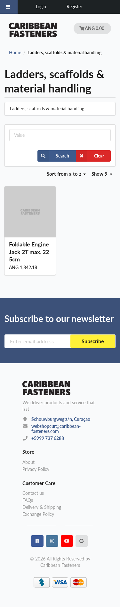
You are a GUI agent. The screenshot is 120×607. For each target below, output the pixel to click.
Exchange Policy (38, 514)
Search (53, 156)
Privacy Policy (35, 469)
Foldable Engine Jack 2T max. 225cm (29, 251)
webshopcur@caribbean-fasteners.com (56, 428)
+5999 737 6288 (47, 438)
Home (15, 52)
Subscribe (93, 341)
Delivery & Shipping (41, 507)
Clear (90, 156)
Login (41, 6)
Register (74, 6)
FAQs (27, 500)
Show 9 (102, 174)
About (28, 462)
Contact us (33, 493)
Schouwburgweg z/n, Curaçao (60, 419)
